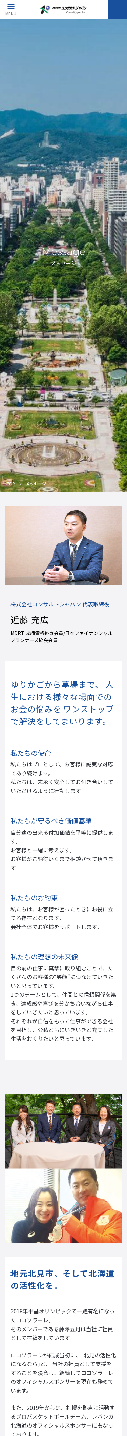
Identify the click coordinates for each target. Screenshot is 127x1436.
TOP (11, 483)
